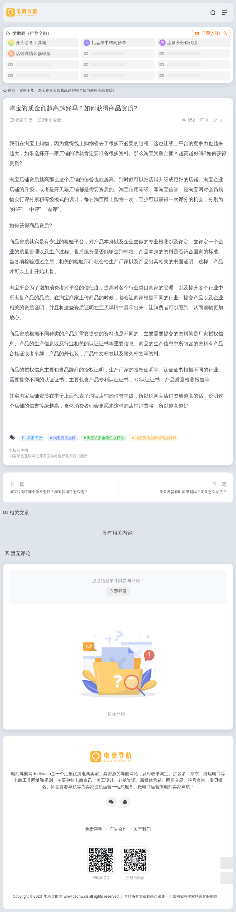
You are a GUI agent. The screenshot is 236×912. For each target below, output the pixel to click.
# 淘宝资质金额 (63, 438)
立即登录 (118, 591)
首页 (11, 90)
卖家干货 (26, 90)
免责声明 (94, 829)
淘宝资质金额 (159, 153)
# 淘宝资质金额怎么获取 (104, 438)
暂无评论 (20, 553)
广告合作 (118, 829)
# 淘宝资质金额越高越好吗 (154, 438)
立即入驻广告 (211, 33)
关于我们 (142, 829)
